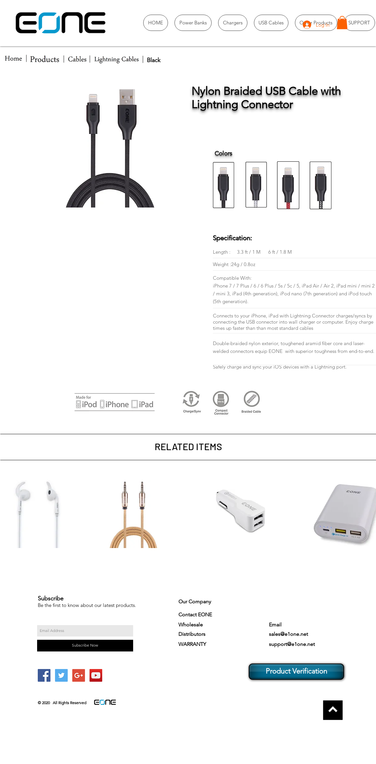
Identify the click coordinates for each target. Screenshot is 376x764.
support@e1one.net (292, 644)
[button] (342, 22)
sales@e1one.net (288, 634)
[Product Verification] (296, 671)
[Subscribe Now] (85, 645)
